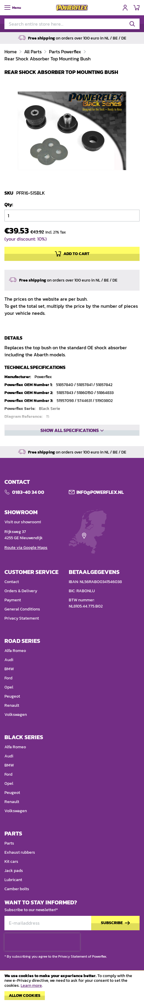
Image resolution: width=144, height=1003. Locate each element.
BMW (9, 669)
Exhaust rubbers (19, 852)
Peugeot (12, 696)
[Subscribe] (115, 923)
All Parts (33, 51)
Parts (9, 843)
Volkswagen (15, 714)
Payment (12, 600)
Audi (8, 660)
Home (11, 51)
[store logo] (72, 7)
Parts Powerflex (65, 51)
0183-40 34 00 (28, 492)
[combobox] (72, 24)
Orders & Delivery (20, 591)
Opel (8, 687)
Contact (11, 582)
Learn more (31, 985)
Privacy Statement (21, 618)
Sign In (125, 8)
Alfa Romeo (15, 651)
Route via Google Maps (26, 547)
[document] (72, 988)
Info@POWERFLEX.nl (100, 492)
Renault (11, 705)
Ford (8, 678)
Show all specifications (69, 430)
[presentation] (42, 942)
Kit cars (11, 861)
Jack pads (13, 871)
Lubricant (13, 880)
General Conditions (22, 609)
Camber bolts (16, 889)
